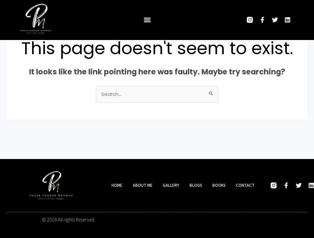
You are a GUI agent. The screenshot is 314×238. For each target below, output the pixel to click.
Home (117, 185)
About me (143, 185)
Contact (245, 185)
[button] (147, 20)
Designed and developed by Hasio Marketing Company (217, 220)
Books (219, 185)
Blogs (196, 185)
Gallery (171, 185)
